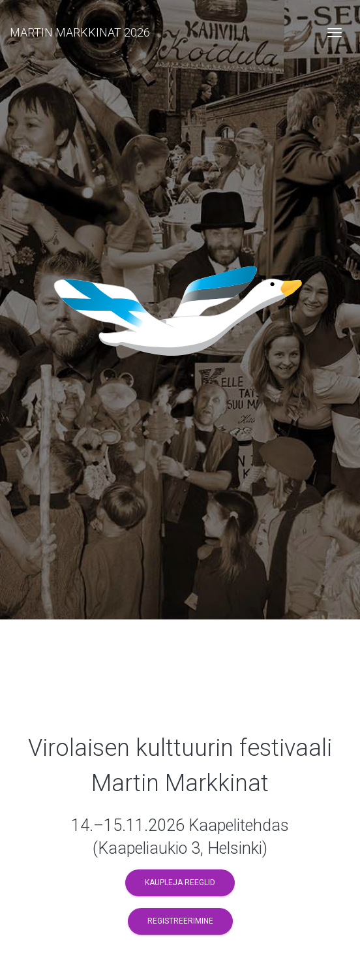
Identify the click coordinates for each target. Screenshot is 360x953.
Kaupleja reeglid (180, 882)
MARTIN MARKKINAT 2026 (80, 32)
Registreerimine (180, 921)
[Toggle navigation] (334, 32)
